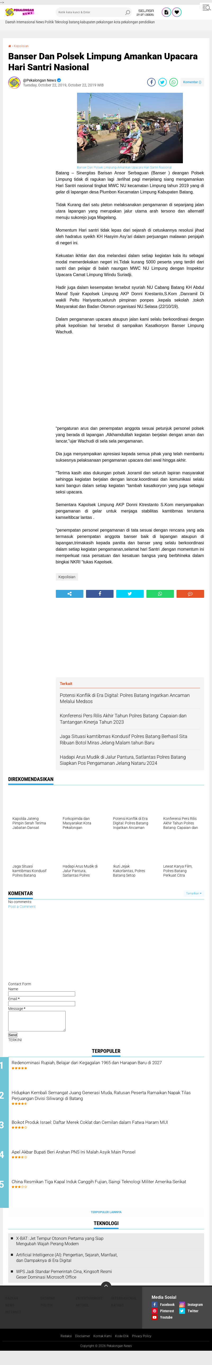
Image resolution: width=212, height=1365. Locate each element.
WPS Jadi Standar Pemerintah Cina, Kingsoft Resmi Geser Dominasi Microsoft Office (64, 1288)
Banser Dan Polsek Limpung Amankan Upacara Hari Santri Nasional (124, 167)
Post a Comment (22, 906)
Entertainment (89, 1312)
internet (13, 1326)
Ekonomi (47, 1312)
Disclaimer (79, 1350)
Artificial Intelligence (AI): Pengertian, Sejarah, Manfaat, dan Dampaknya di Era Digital (67, 1271)
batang (74, 22)
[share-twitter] (162, 82)
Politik (49, 22)
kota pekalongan (126, 22)
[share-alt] (69, 594)
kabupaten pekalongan (96, 22)
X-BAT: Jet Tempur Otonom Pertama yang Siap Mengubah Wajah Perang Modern (59, 1254)
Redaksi (61, 1350)
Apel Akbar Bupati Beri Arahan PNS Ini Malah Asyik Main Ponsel (107, 1163)
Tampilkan (193, 893)
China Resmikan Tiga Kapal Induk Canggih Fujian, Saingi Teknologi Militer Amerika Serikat (110, 1199)
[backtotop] (106, 1300)
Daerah (10, 22)
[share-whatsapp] (173, 82)
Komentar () (192, 82)
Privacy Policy (146, 1350)
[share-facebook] (151, 82)
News (40, 22)
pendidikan (147, 22)
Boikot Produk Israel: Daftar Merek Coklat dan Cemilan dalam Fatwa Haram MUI (103, 1135)
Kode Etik (123, 1350)
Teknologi (61, 22)
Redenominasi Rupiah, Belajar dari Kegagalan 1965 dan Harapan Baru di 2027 (108, 1071)
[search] (94, 12)
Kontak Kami (101, 1350)
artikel (82, 1319)
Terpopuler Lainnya (106, 1225)
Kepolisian (22, 46)
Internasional (25, 22)
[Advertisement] (29, 172)
